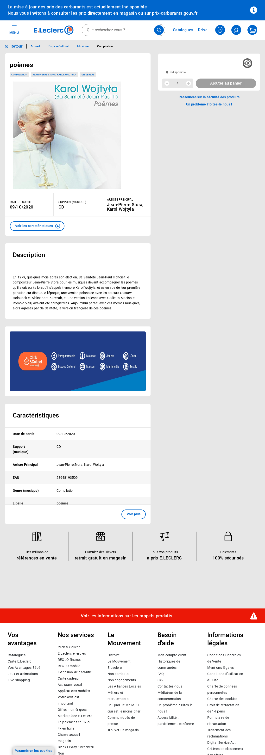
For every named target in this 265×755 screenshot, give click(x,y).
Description (29, 255)
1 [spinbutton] (178, 83)
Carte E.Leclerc (19, 661)
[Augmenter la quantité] (188, 83)
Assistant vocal (70, 684)
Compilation (19, 74)
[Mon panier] (252, 30)
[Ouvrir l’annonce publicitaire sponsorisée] (78, 361)
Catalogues (16, 655)
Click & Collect (69, 647)
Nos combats (117, 674)
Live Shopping (19, 680)
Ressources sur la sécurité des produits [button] (209, 97)
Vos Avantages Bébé (24, 667)
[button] (37, 226)
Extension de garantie (75, 672)
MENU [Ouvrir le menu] (14, 30)
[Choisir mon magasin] (220, 30)
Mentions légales (220, 667)
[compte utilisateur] (236, 30)
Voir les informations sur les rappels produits (126, 616)
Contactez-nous (170, 686)
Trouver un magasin (123, 730)
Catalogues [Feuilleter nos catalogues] (183, 30)
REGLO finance (70, 659)
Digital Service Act (221, 742)
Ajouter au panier (226, 83)
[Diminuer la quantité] (166, 83)
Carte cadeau (68, 678)
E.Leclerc (75, 716)
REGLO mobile (69, 666)
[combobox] (123, 30)
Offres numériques (72, 709)
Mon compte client (172, 655)
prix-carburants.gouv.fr (174, 13)
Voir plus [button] (133, 514)
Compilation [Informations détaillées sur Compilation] (105, 46)
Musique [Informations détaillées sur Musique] (82, 46)
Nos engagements (121, 680)
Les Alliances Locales (124, 686)
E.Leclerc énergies (72, 653)
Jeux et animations (23, 674)
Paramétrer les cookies (33, 751)
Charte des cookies (222, 699)
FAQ (161, 674)
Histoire (113, 655)
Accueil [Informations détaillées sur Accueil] (35, 46)
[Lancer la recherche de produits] (159, 30)
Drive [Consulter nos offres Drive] (203, 30)
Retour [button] (17, 46)
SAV (161, 680)
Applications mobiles (74, 691)
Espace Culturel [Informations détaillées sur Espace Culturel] (59, 46)
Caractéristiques (36, 415)
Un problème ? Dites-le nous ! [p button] (209, 104)
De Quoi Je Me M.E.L (123, 705)
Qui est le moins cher (123, 711)
